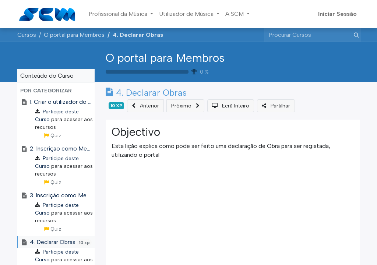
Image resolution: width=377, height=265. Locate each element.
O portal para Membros (165, 58)
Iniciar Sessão (337, 13)
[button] (56, 90)
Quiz (52, 135)
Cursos (26, 34)
